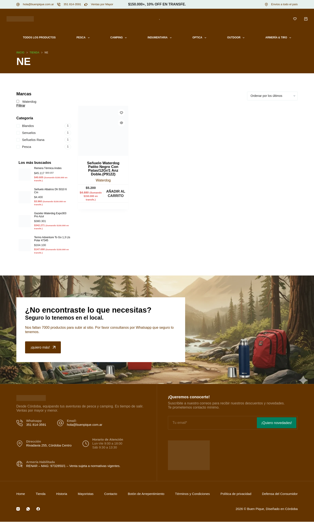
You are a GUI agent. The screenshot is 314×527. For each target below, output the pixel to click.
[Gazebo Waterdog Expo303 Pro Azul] (25, 221)
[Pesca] (43, 146)
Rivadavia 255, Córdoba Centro (49, 445)
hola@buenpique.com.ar (38, 4)
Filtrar (20, 106)
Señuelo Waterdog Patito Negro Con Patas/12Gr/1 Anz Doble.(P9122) (103, 168)
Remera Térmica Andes (48, 168)
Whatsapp (144, 327)
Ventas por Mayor (102, 4)
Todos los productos (39, 37)
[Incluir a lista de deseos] (121, 112)
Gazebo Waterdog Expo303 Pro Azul (50, 215)
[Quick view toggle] (121, 122)
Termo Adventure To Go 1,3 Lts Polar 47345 (52, 239)
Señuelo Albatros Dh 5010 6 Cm (50, 191)
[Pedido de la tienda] (272, 96)
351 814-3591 (72, 4)
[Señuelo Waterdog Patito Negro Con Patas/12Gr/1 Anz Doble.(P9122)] (103, 131)
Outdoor (236, 37)
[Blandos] (43, 125)
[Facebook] (38, 509)
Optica (200, 37)
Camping (119, 37)
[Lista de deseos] (295, 19)
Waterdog (103, 180)
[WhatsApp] (28, 509)
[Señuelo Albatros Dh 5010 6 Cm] (25, 197)
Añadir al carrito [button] (115, 193)
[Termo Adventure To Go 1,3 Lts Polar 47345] (25, 245)
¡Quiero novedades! (276, 423)
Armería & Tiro (279, 37)
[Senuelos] (43, 132)
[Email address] (212, 422)
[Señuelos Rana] (43, 139)
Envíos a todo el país (284, 4)
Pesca (84, 37)
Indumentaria (160, 37)
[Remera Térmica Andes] (25, 174)
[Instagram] (18, 509)
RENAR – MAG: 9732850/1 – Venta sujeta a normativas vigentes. (73, 466)
